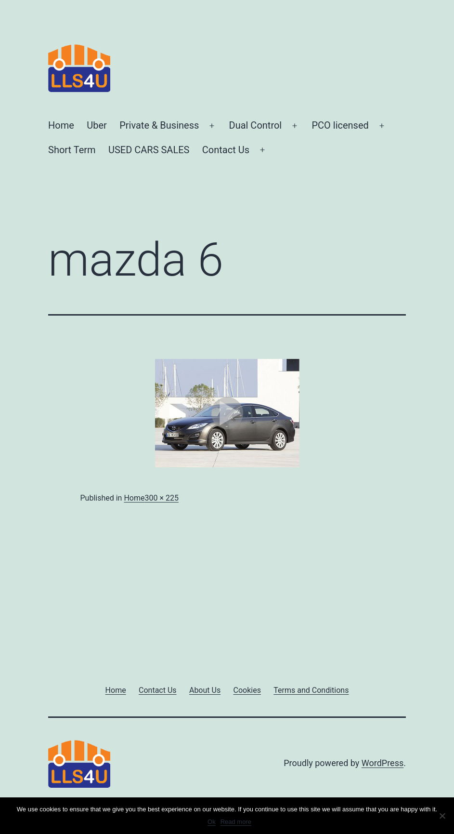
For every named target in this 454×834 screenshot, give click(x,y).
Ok (212, 821)
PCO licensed (339, 125)
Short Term (72, 150)
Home (61, 125)
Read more (236, 821)
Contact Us (225, 150)
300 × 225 (161, 498)
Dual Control (255, 125)
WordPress (382, 763)
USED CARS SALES (148, 150)
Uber (97, 125)
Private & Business (159, 125)
